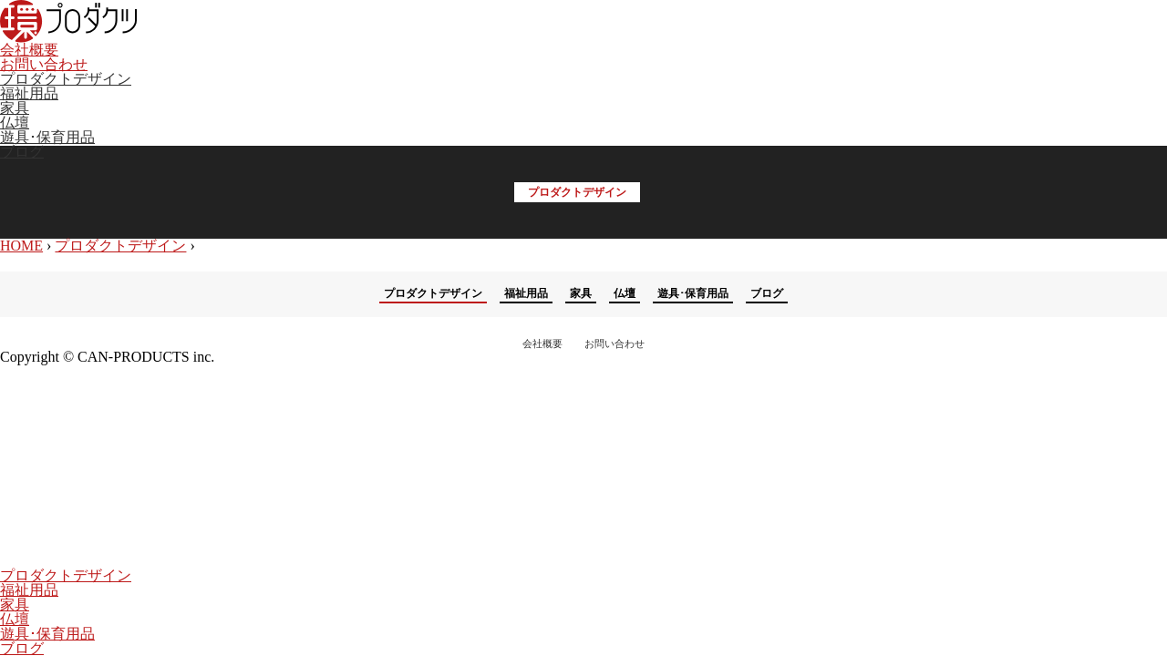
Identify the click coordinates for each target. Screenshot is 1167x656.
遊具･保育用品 (47, 137)
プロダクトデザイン (65, 79)
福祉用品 (29, 93)
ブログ (22, 151)
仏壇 (14, 122)
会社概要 (29, 49)
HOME (21, 245)
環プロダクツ (68, 21)
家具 (14, 108)
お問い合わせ (44, 64)
